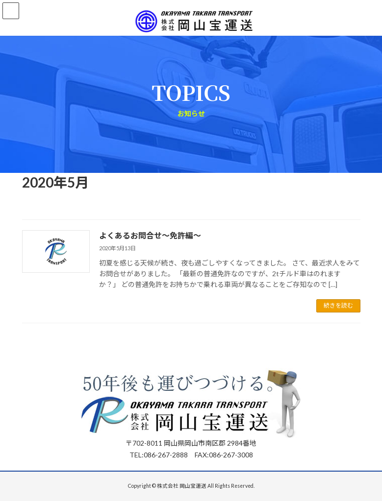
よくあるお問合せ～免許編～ (150, 235)
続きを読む (338, 305)
